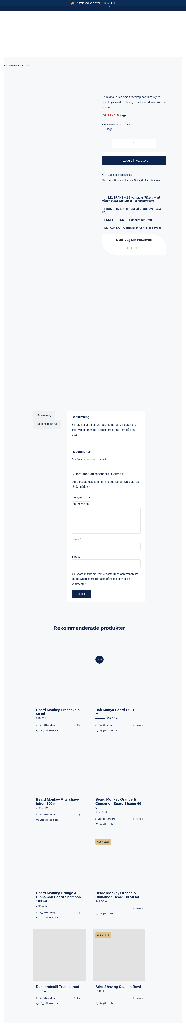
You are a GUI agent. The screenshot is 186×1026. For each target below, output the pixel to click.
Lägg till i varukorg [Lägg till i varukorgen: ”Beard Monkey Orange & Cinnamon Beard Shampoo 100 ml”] (46, 893)
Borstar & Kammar (123, 161)
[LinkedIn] (131, 229)
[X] (127, 229)
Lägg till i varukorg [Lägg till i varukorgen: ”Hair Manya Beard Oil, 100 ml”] (106, 706)
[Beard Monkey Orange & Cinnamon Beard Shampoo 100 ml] (59, 842)
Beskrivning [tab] (44, 395)
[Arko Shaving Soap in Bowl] (119, 936)
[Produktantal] (134, 124)
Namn (76, 520)
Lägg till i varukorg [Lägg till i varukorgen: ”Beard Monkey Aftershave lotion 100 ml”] (46, 795)
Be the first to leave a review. (116, 105)
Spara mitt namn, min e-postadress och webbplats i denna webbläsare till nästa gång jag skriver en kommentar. (106, 559)
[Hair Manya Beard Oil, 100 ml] (119, 659)
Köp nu (80, 706)
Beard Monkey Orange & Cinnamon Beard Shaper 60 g (118, 784)
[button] (117, 155)
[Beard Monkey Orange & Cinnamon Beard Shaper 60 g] (119, 748)
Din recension (81, 484)
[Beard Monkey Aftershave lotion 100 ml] (59, 748)
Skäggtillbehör (141, 161)
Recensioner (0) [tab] (47, 404)
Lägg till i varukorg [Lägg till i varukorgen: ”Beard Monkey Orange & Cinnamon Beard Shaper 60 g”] (106, 799)
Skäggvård (155, 161)
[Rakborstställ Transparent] (59, 936)
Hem (6, 46)
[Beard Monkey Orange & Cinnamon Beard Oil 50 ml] (119, 842)
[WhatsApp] (136, 229)
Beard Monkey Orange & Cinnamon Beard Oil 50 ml (117, 876)
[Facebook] (122, 229)
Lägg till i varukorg (134, 141)
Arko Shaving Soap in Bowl (118, 967)
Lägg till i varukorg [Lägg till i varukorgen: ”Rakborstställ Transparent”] (46, 979)
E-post (77, 537)
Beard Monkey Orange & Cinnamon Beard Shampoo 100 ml (58, 878)
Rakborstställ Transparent (57, 967)
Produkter (14, 46)
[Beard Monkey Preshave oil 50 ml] (59, 659)
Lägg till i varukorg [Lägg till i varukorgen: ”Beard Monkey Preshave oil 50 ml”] (46, 706)
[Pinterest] (141, 229)
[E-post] (145, 229)
